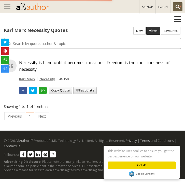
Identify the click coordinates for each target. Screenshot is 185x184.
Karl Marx (27, 79)
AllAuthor (24, 140)
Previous (15, 116)
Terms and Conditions (157, 140)
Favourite (171, 31)
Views (153, 31)
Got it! (141, 165)
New (139, 31)
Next (42, 116)
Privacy (131, 140)
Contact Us (12, 146)
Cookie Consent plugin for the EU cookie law (142, 174)
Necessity (47, 79)
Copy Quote (60, 90)
